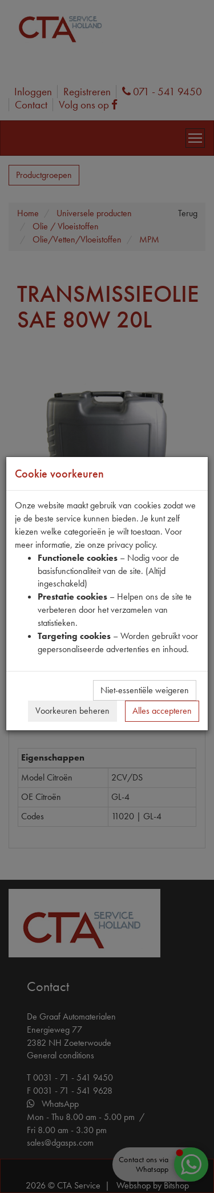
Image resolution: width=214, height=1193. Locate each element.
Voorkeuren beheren (72, 711)
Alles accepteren (162, 711)
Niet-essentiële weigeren (144, 690)
